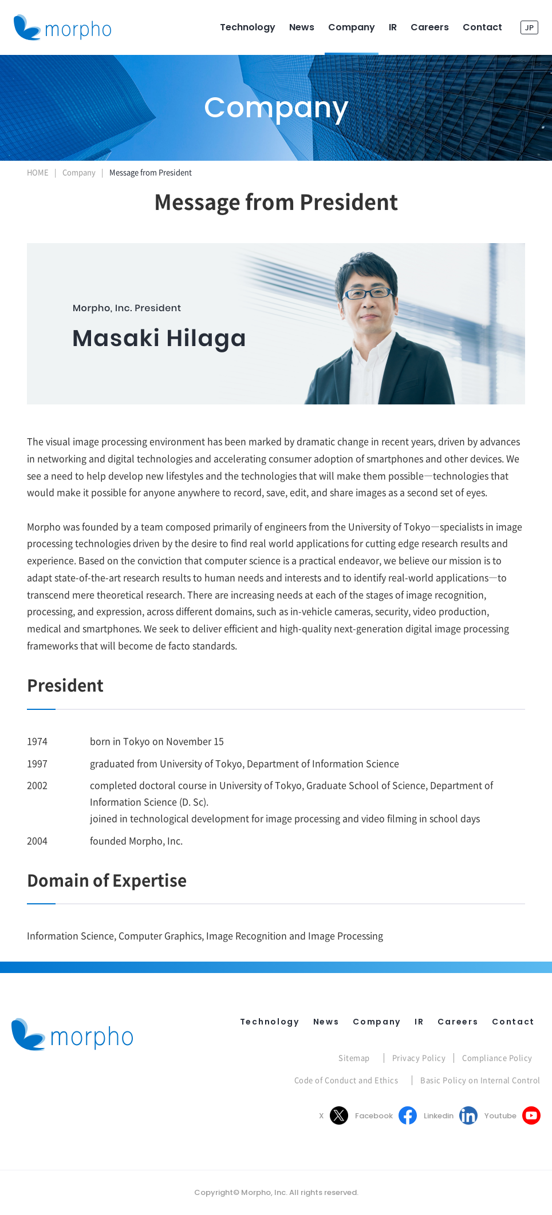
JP (529, 27)
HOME (38, 171)
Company (79, 171)
